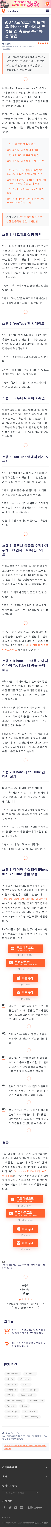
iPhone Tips (12, 1411)
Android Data (12, 1374)
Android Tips (30, 1411)
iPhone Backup (36, 1400)
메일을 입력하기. (21, 1492)
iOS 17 (26, 1384)
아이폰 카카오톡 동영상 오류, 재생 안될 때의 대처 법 (29, 1344)
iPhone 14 (11, 1390)
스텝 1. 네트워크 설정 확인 (21, 144)
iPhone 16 (24, 1379)
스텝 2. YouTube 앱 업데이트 (22, 149)
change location (27, 1395)
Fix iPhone (11, 1417)
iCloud (24, 1406)
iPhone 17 (30, 1374)
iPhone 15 (11, 1384)
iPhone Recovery (31, 1417)
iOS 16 (10, 1395)
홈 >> (6, 1433)
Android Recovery (14, 1400)
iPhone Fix (6, 49)
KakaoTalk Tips (29, 1390)
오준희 (8, 44)
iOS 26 (10, 1379)
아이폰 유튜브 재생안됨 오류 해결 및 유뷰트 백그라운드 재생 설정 (28, 1331)
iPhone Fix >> (16, 1433)
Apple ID (10, 1406)
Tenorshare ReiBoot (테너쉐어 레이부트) (24, 898)
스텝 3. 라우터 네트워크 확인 (23, 155)
